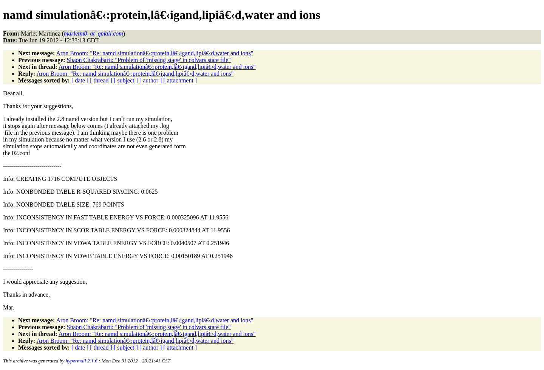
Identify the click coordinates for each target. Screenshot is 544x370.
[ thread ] (101, 80)
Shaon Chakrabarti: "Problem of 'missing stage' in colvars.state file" (149, 60)
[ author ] (150, 80)
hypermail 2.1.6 (81, 361)
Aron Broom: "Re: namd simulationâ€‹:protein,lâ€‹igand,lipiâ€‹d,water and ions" (154, 53)
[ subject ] (126, 80)
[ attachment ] (180, 80)
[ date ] (79, 80)
